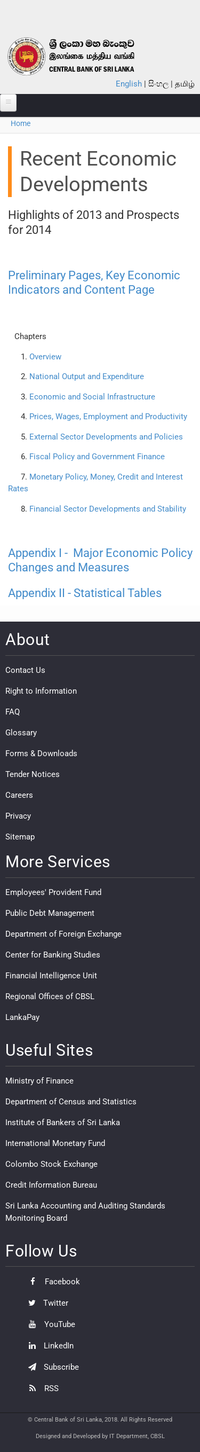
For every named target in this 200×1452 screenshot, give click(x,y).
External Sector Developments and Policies (106, 437)
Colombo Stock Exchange (51, 1164)
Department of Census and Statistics (71, 1101)
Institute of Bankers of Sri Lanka (62, 1122)
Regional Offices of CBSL (49, 996)
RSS (41, 1388)
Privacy (18, 816)
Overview (45, 357)
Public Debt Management (49, 913)
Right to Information (41, 691)
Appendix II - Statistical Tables (85, 593)
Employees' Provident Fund (53, 892)
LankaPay (22, 1017)
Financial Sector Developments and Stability (107, 509)
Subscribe (51, 1367)
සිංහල (158, 84)
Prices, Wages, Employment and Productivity (108, 416)
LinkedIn (48, 1346)
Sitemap (20, 837)
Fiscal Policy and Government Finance (97, 456)
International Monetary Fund (55, 1143)
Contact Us (25, 670)
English (129, 84)
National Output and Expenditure (86, 376)
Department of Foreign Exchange (63, 934)
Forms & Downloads (41, 753)
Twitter (45, 1303)
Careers (19, 795)
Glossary (21, 732)
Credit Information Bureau (51, 1185)
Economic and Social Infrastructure (92, 397)
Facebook (51, 1281)
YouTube (49, 1324)
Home (20, 123)
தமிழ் (185, 84)
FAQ (12, 712)
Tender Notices (32, 774)
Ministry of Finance (39, 1081)
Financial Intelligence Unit (51, 975)
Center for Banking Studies (52, 955)
